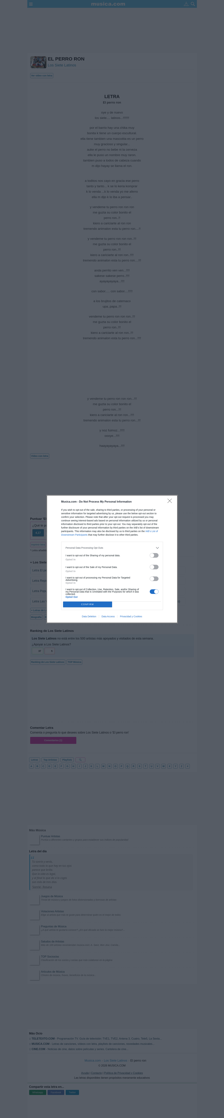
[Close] (171, 502)
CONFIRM (87, 604)
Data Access (108, 616)
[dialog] (112, 559)
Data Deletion (89, 616)
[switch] (154, 555)
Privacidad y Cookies (131, 616)
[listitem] (112, 548)
